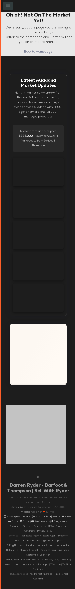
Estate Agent (49, 535)
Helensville (12, 550)
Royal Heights (62, 559)
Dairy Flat (45, 554)
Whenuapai (42, 564)
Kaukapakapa (48, 550)
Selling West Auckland (18, 559)
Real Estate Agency (30, 535)
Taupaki (34, 550)
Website (25, 511)
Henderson (37, 559)
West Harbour (12, 564)
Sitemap (27, 526)
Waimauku (63, 545)
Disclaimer (15, 526)
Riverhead (63, 550)
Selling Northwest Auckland (21, 545)
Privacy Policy (44, 530)
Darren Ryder (18, 507)
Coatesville (32, 554)
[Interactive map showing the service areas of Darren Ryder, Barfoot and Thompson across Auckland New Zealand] (38, 354)
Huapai (51, 545)
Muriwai (24, 550)
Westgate (55, 564)
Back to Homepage (38, 51)
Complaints (40, 526)
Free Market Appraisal (40, 573)
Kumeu (42, 545)
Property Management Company (45, 540)
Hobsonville (28, 564)
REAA (51, 526)
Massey (49, 559)
